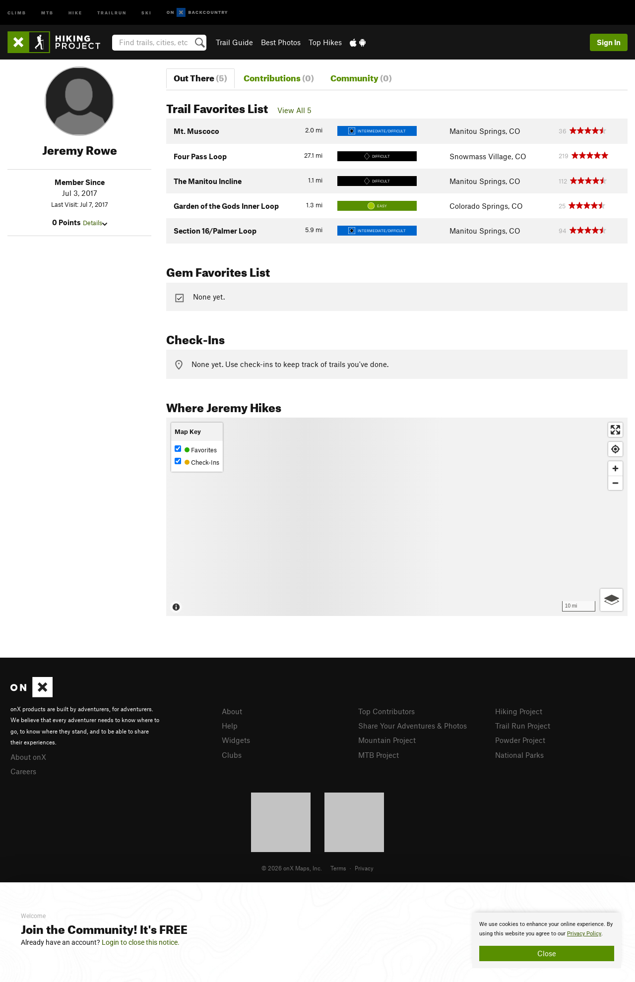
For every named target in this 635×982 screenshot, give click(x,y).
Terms (338, 867)
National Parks (519, 754)
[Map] (397, 517)
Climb (16, 12)
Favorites (196, 449)
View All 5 (294, 110)
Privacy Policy (584, 933)
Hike (75, 12)
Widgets (236, 740)
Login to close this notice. (141, 942)
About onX (28, 756)
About (232, 711)
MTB (47, 12)
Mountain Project (387, 740)
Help (230, 725)
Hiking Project (518, 711)
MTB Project (378, 754)
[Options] (611, 600)
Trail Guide (234, 42)
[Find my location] (615, 449)
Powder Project (520, 740)
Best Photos (281, 42)
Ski (146, 12)
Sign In (609, 42)
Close (546, 953)
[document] (546, 940)
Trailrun (112, 12)
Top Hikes (325, 42)
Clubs (232, 754)
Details (95, 223)
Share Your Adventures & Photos (412, 725)
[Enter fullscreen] (615, 430)
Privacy (364, 867)
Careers (23, 771)
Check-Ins (197, 462)
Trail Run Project (522, 725)
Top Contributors (386, 711)
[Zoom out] (615, 483)
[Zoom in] (615, 468)
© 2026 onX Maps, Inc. (291, 867)
